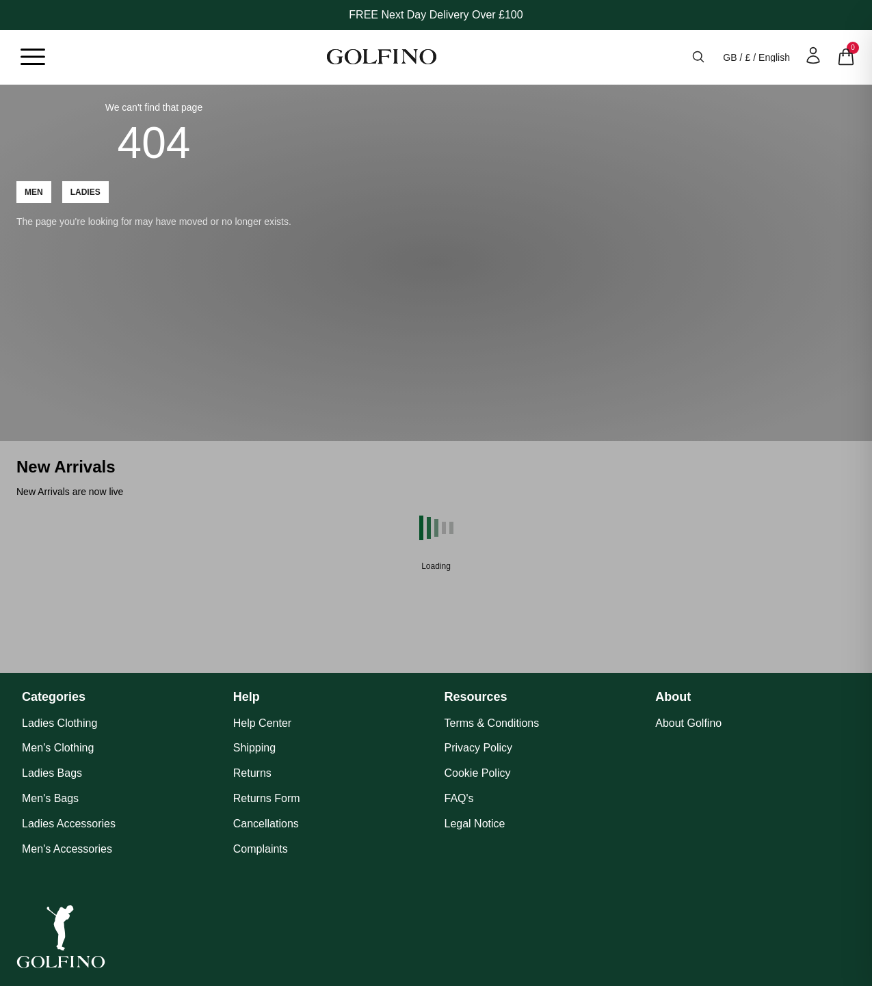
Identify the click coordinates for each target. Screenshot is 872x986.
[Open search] (698, 57)
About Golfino (688, 723)
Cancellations (266, 823)
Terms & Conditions (492, 723)
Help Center (262, 723)
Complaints (260, 849)
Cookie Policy (478, 773)
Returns (252, 773)
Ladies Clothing (59, 723)
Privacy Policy (479, 748)
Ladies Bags (52, 773)
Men (34, 192)
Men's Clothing (58, 748)
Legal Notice (475, 823)
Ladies (85, 192)
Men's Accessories (67, 849)
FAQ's (459, 798)
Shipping (254, 748)
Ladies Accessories (69, 823)
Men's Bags (50, 798)
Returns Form (266, 798)
